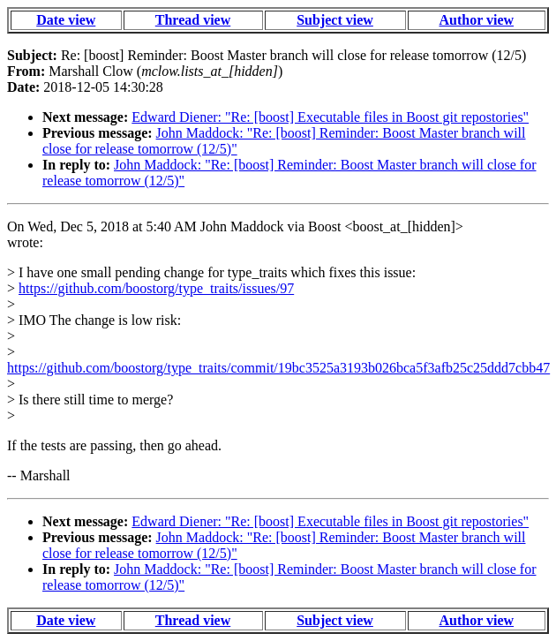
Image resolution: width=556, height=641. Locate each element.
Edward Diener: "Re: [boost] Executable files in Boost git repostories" (330, 116)
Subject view (335, 19)
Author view (476, 19)
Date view (65, 19)
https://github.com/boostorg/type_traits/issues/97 (156, 288)
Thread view (192, 19)
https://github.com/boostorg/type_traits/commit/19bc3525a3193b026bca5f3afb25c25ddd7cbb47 (278, 367)
